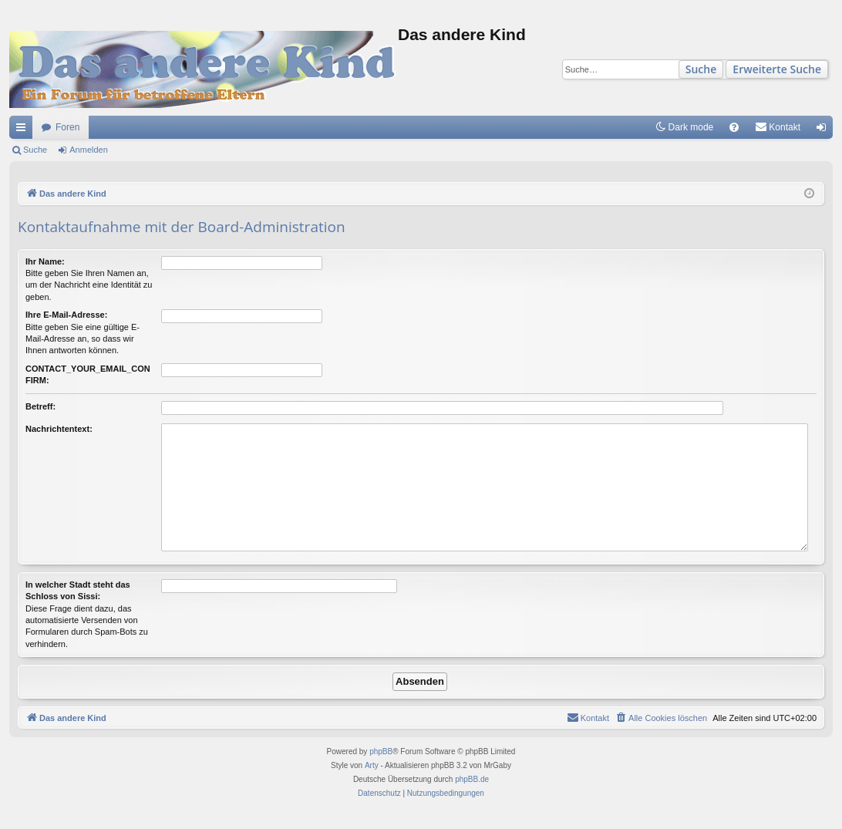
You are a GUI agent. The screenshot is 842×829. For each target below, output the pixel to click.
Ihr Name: (45, 261)
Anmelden (88, 149)
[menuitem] (734, 127)
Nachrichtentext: (59, 428)
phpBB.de (472, 779)
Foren (67, 127)
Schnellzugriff (23, 130)
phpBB (380, 751)
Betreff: (40, 406)
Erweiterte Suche (777, 69)
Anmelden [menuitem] (825, 130)
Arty (372, 765)
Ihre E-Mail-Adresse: (66, 314)
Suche (701, 69)
